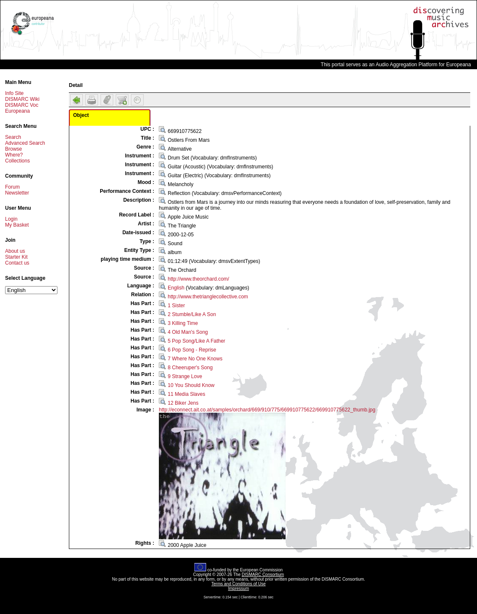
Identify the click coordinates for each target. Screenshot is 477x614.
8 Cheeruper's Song (190, 368)
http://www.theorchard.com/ (198, 279)
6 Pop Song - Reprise (192, 350)
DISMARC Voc (21, 105)
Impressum (238, 588)
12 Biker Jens (183, 403)
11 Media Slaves (186, 394)
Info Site (14, 93)
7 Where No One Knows (195, 359)
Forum (12, 187)
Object (81, 115)
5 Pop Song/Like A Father (196, 341)
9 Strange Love (185, 376)
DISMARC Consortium (263, 574)
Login (11, 219)
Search (13, 137)
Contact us (17, 263)
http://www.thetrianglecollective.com (208, 297)
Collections (17, 161)
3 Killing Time (183, 323)
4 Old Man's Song (188, 332)
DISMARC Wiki (22, 99)
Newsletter (17, 193)
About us (15, 251)
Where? (14, 155)
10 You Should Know (191, 385)
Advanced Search (25, 143)
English (176, 288)
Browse (13, 149)
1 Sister (176, 305)
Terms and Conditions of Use (238, 584)
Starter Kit (16, 257)
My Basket (17, 225)
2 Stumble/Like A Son (192, 314)
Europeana (17, 111)
